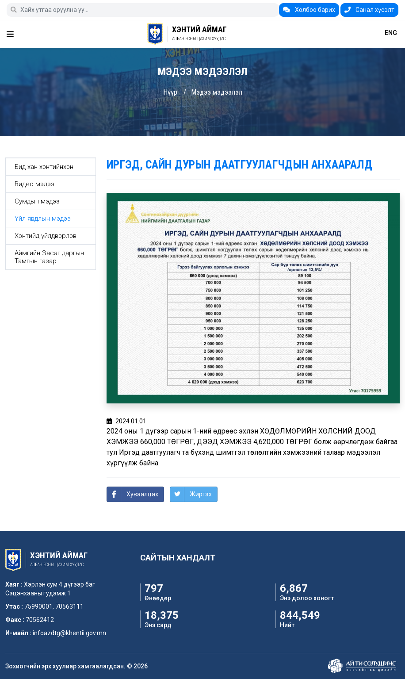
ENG (391, 32)
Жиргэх (201, 494)
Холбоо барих (309, 9)
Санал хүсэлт (369, 9)
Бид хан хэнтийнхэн (44, 167)
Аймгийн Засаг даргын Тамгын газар (49, 257)
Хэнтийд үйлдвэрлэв (45, 236)
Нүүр (170, 92)
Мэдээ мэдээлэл (216, 92)
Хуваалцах (142, 494)
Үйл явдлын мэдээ (43, 218)
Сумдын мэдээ (37, 201)
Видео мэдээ (34, 184)
